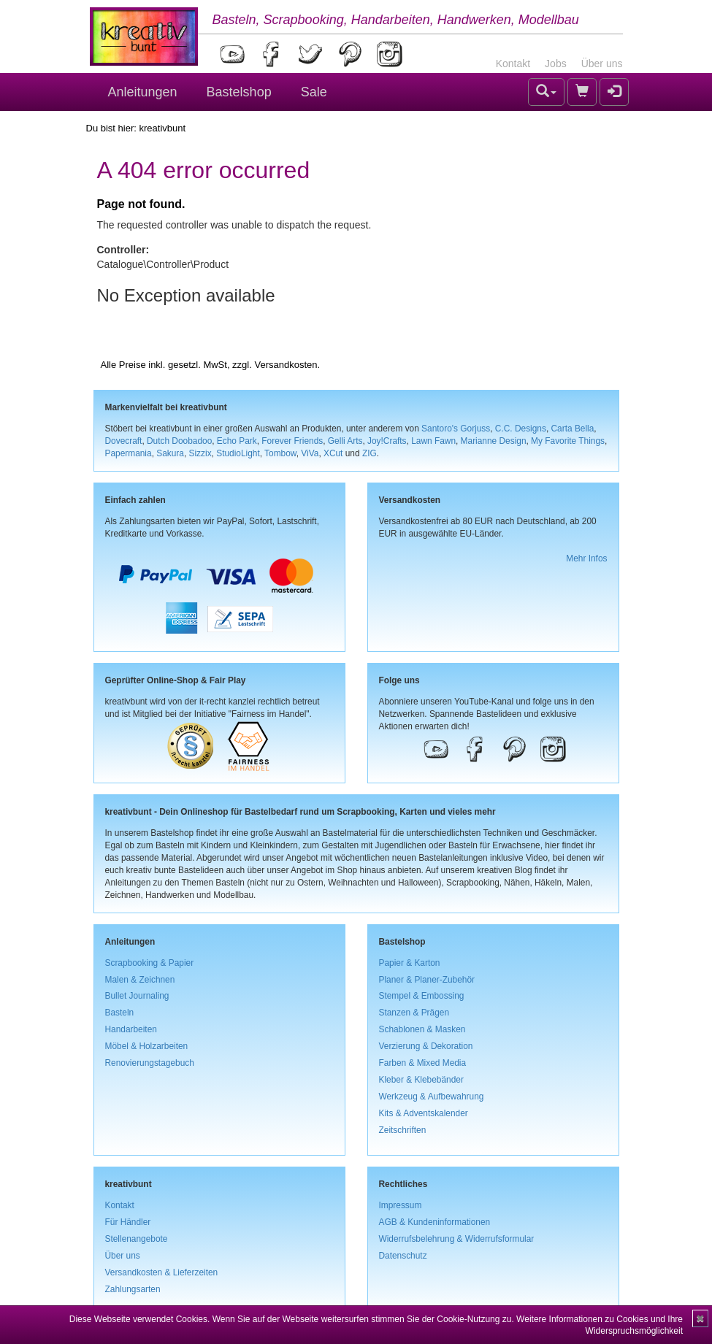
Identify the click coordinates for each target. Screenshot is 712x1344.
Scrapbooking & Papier (149, 963)
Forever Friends (292, 441)
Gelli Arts (345, 441)
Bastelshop (239, 92)
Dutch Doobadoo (179, 441)
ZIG (369, 453)
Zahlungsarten (133, 1289)
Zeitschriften (402, 1130)
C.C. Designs (520, 428)
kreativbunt (162, 128)
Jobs (556, 63)
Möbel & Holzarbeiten (146, 1046)
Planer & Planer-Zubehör (427, 980)
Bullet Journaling (137, 996)
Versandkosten (285, 364)
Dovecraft (123, 441)
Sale (314, 92)
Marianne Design (494, 441)
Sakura (170, 453)
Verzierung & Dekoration (426, 1046)
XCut (333, 453)
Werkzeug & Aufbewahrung (431, 1096)
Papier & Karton (409, 963)
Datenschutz (403, 1256)
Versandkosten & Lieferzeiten (161, 1272)
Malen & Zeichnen (140, 980)
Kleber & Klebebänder (421, 1080)
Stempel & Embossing (421, 996)
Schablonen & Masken (422, 1029)
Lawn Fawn (433, 441)
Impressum (400, 1205)
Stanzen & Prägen (414, 1012)
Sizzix (200, 453)
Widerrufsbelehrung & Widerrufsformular (457, 1239)
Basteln (119, 1012)
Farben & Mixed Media (423, 1063)
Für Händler (128, 1222)
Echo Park (237, 441)
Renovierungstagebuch (149, 1063)
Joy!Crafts (387, 441)
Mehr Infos (586, 558)
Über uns (602, 63)
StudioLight (238, 453)
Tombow (280, 453)
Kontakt (513, 63)
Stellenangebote (136, 1239)
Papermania (128, 453)
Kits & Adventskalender (423, 1113)
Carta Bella (572, 428)
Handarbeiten (131, 1029)
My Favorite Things (568, 441)
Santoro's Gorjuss (455, 428)
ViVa (309, 453)
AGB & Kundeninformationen (435, 1222)
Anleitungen (142, 92)
